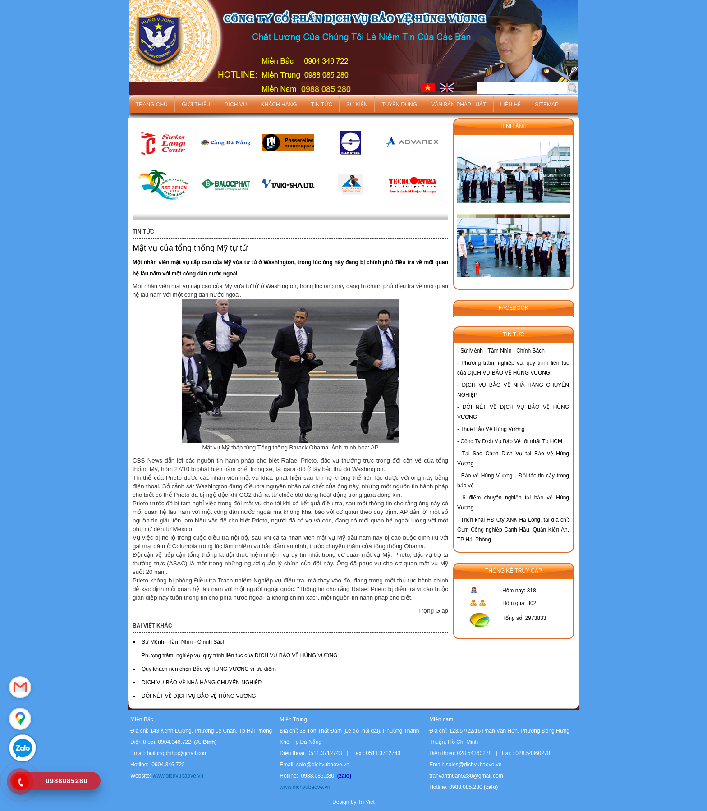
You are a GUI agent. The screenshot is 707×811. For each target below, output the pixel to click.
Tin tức (321, 104)
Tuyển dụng (399, 104)
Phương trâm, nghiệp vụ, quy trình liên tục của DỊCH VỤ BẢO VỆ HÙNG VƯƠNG (239, 655)
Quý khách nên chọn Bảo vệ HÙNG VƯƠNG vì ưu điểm (209, 669)
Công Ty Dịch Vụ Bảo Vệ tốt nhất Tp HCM (511, 441)
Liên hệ (510, 104)
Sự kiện (356, 104)
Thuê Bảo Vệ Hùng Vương (492, 429)
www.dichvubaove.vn (177, 776)
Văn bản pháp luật (458, 104)
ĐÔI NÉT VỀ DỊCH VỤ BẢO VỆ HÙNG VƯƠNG (199, 696)
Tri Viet (366, 802)
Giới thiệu (196, 104)
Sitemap (547, 104)
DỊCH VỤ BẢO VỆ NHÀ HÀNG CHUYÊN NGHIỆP (202, 682)
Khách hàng (279, 104)
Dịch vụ (235, 104)
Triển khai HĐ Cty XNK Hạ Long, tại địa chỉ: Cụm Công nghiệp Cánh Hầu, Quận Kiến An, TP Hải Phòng (513, 530)
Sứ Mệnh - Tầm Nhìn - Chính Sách (184, 642)
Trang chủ (152, 104)
